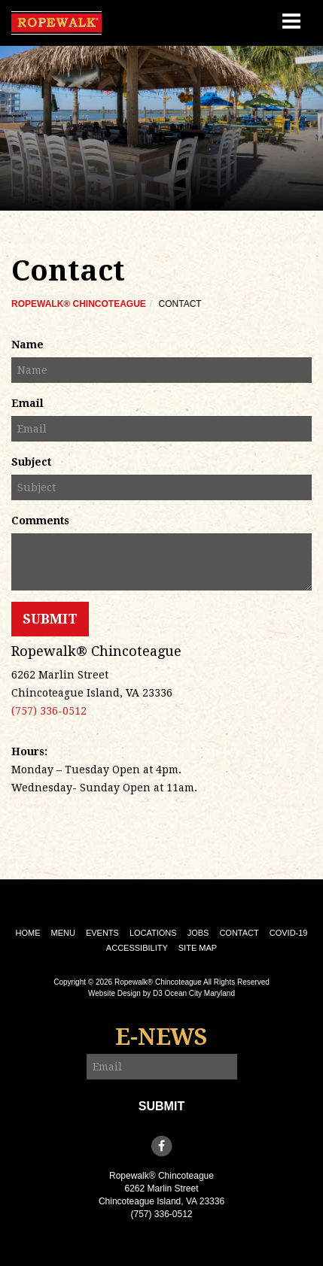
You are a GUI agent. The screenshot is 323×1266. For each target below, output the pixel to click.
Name (27, 345)
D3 (158, 993)
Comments (40, 521)
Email (27, 403)
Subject (31, 462)
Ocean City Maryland (200, 993)
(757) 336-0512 (49, 711)
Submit (50, 619)
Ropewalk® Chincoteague (78, 304)
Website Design (114, 993)
